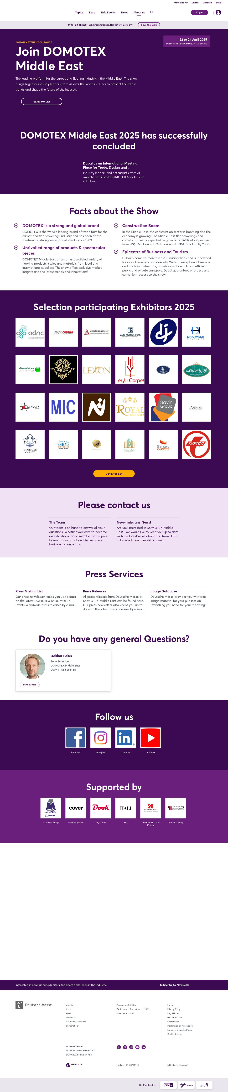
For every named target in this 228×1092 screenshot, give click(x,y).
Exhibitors (207, 2)
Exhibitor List (41, 115)
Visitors (195, 2)
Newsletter (71, 1017)
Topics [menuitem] (79, 12)
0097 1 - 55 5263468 (63, 806)
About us (70, 1005)
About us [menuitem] (139, 12)
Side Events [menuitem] (108, 12)
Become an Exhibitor (126, 1005)
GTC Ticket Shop (175, 1017)
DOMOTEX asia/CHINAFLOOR (80, 1050)
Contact (70, 1009)
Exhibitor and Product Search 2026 (133, 1009)
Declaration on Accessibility (180, 1025)
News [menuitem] (124, 12)
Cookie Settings (174, 1034)
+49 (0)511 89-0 (132, 1065)
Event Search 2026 (125, 1013)
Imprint (170, 1005)
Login (199, 12)
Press (218, 2)
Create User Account (76, 1021)
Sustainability (72, 1025)
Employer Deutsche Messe (179, 1030)
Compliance (173, 1021)
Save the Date (149, 24)
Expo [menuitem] (92, 12)
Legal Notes (173, 1013)
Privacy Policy (173, 1009)
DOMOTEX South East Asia (79, 1054)
